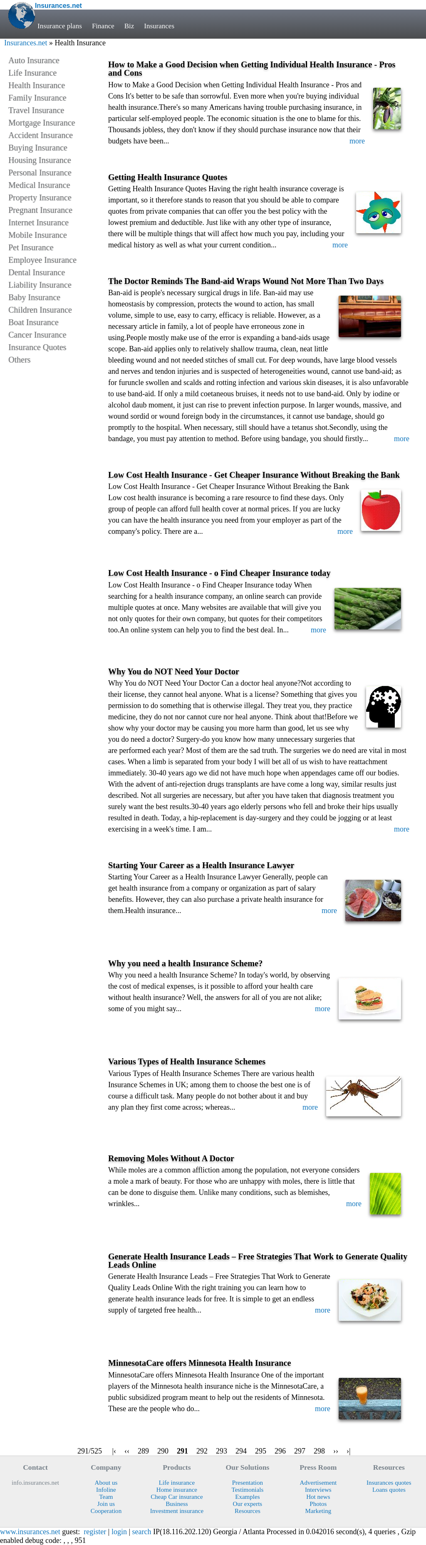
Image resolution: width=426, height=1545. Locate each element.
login (119, 1532)
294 (241, 1451)
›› (335, 1451)
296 (280, 1451)
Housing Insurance (39, 160)
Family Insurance (37, 97)
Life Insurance (32, 72)
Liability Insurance (40, 284)
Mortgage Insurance (41, 122)
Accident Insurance (40, 135)
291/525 (89, 1451)
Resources (247, 1511)
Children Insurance (40, 309)
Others (19, 359)
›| (349, 1451)
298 (319, 1451)
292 (202, 1451)
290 (162, 1451)
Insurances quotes (389, 1482)
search (141, 1532)
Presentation (247, 1482)
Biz (129, 26)
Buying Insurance (37, 147)
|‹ (114, 1451)
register (95, 1532)
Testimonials (248, 1489)
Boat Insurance (33, 322)
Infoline (106, 1489)
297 (299, 1451)
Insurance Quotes (37, 347)
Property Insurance (40, 197)
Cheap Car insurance (177, 1496)
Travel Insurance (36, 110)
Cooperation (106, 1511)
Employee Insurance (42, 259)
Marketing (318, 1511)
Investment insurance (176, 1511)
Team (106, 1496)
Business (177, 1504)
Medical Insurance (39, 185)
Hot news (318, 1496)
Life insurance (177, 1482)
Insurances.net (25, 43)
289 (143, 1451)
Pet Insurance (30, 247)
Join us (106, 1504)
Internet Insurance (38, 222)
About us (106, 1482)
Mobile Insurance (37, 234)
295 (260, 1451)
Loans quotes (389, 1489)
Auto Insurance (33, 60)
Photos (318, 1504)
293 (221, 1451)
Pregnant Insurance (40, 210)
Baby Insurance (34, 297)
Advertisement (318, 1482)
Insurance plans (59, 26)
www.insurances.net (30, 1532)
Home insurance (176, 1489)
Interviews (318, 1489)
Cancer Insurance (37, 334)
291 (182, 1451)
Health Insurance (36, 85)
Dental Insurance (36, 272)
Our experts (248, 1504)
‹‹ (126, 1451)
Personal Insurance (40, 172)
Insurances (159, 26)
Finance (103, 26)
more (357, 141)
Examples (247, 1496)
